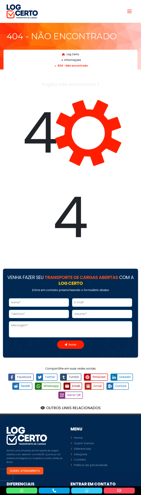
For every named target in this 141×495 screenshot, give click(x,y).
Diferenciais (82, 449)
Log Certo (70, 54)
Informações (72, 60)
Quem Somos (84, 443)
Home (78, 438)
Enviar (71, 344)
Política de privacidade (91, 465)
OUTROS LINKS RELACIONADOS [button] (73, 407)
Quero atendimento (25, 471)
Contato (80, 459)
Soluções (80, 454)
